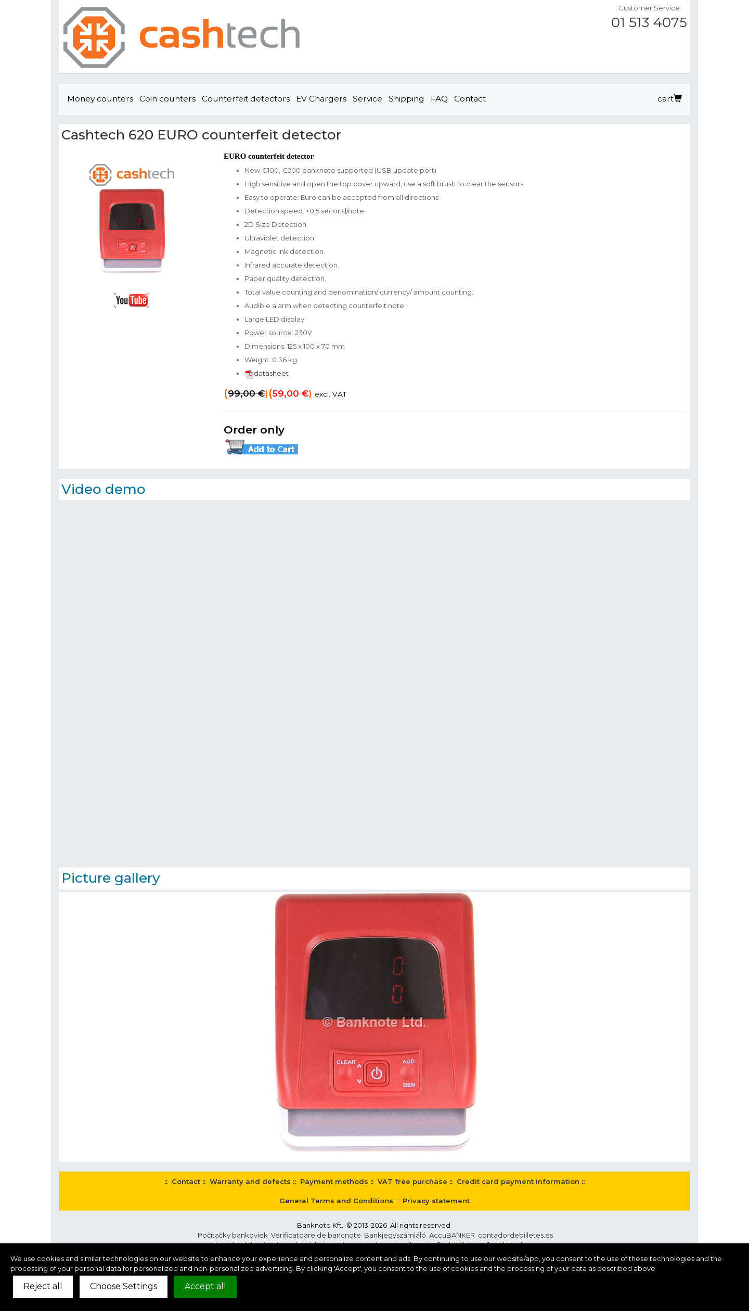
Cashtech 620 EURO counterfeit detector (201, 134)
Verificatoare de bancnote (316, 1235)
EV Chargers (321, 99)
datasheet (266, 373)
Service (367, 99)
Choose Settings (123, 1286)
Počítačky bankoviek (233, 1235)
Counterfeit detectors (246, 99)
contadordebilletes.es (515, 1235)
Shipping (406, 99)
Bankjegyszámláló (395, 1235)
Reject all (42, 1286)
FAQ (439, 99)
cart (669, 99)
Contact (470, 99)
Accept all (205, 1286)
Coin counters (167, 99)
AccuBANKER (452, 1235)
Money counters (100, 99)
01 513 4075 (649, 22)
